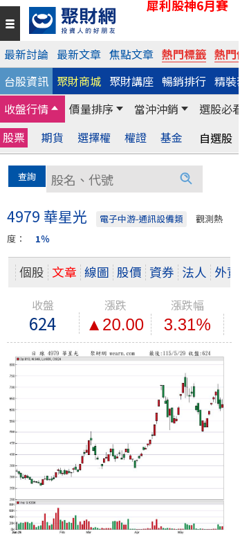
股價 (129, 271)
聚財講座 (131, 81)
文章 (64, 271)
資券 (161, 271)
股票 (14, 137)
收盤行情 (26, 108)
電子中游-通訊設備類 (141, 218)
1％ (42, 238)
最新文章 (79, 54)
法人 (194, 271)
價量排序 (91, 108)
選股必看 (221, 108)
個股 (31, 271)
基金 (171, 137)
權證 (135, 137)
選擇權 (94, 137)
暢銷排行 (184, 81)
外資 (226, 271)
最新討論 (26, 54)
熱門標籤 (184, 54)
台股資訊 (26, 81)
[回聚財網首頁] (130, 20)
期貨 (53, 137)
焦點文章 (131, 54)
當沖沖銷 (156, 108)
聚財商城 (79, 81)
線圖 (96, 271)
